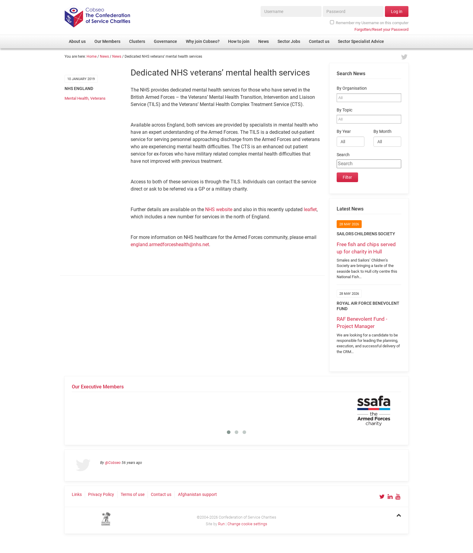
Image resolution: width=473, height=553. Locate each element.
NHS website (218, 209)
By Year (344, 131)
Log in (396, 11)
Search (343, 154)
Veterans (98, 98)
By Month (382, 131)
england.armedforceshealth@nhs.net (170, 244)
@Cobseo (113, 463)
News (104, 56)
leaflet (310, 209)
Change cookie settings (247, 524)
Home (92, 56)
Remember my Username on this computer (369, 22)
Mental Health (76, 98)
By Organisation (352, 88)
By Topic (344, 110)
